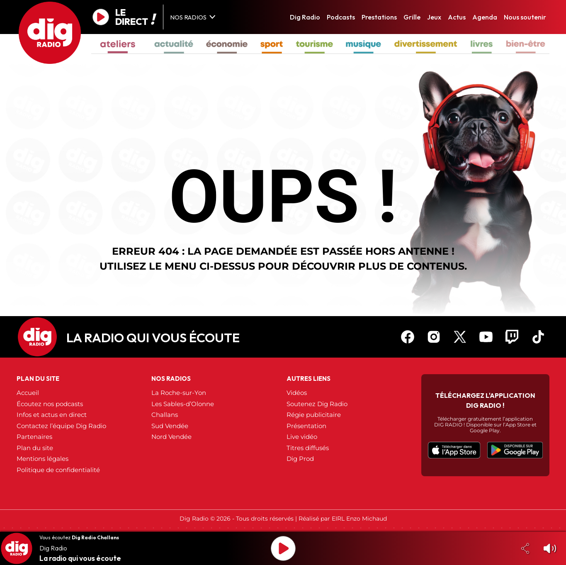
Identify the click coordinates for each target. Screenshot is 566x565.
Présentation (306, 426)
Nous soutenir (525, 17)
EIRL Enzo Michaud (359, 518)
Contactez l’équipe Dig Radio (61, 426)
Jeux (434, 17)
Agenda (484, 17)
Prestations (379, 17)
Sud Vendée (169, 426)
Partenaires (34, 437)
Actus (457, 17)
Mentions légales (42, 459)
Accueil (28, 393)
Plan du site (35, 448)
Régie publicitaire (314, 415)
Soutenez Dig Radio (317, 404)
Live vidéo (302, 437)
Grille (411, 17)
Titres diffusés (308, 448)
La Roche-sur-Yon (178, 393)
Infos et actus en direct (52, 415)
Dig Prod (300, 459)
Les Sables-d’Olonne (182, 404)
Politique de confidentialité (58, 470)
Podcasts (341, 17)
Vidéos (297, 393)
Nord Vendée (171, 437)
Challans (164, 415)
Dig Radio (305, 17)
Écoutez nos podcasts (50, 404)
